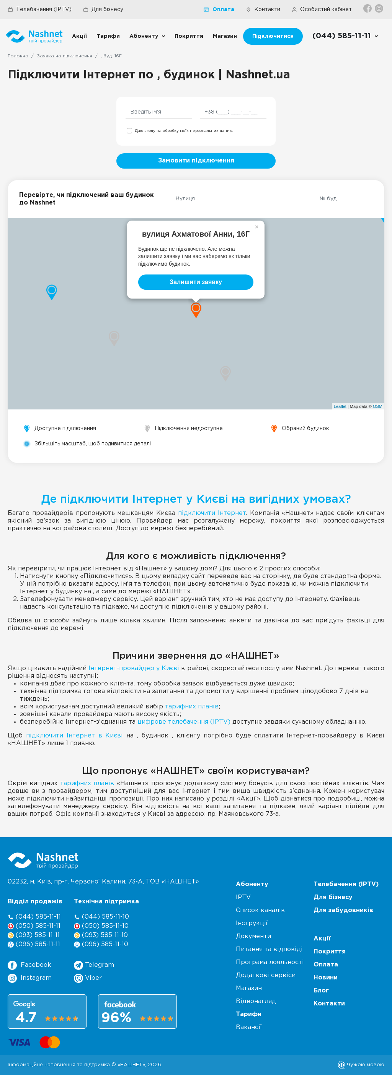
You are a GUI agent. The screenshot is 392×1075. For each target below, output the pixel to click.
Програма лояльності (270, 962)
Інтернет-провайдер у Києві (133, 668)
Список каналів (260, 910)
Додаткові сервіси (266, 975)
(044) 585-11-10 (101, 917)
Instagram (30, 978)
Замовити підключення (196, 161)
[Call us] (345, 36)
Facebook (29, 965)
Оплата (219, 9)
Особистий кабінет (322, 9)
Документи (253, 936)
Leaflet (340, 406)
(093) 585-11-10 (101, 935)
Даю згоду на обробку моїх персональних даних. (184, 131)
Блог (321, 991)
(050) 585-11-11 (34, 926)
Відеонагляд (256, 1001)
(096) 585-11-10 (101, 944)
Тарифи (108, 36)
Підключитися (273, 36)
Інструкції (252, 923)
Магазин (225, 36)
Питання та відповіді (269, 949)
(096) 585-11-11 (34, 944)
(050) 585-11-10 (101, 926)
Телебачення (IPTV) (40, 9)
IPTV (243, 897)
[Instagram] (379, 8)
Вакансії (249, 1027)
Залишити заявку (196, 282)
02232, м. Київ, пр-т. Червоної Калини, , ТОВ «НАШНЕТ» (103, 882)
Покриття (189, 36)
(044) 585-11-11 (34, 917)
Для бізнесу (103, 9)
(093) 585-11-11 (34, 935)
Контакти (263, 9)
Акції (79, 36)
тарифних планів (192, 707)
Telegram (94, 965)
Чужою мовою (361, 1064)
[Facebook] (368, 8)
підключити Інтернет (212, 513)
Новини (326, 978)
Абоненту (143, 36)
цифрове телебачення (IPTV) (183, 722)
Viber (88, 978)
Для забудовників (343, 910)
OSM (377, 406)
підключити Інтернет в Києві (74, 736)
